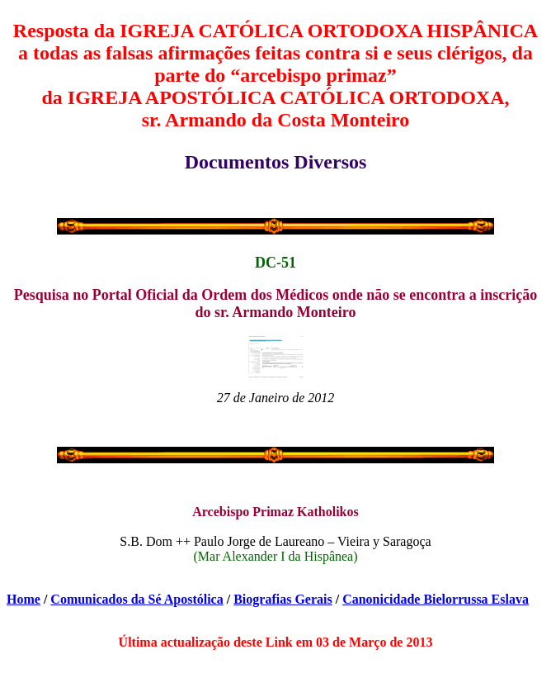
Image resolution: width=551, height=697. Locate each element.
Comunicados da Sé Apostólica (136, 599)
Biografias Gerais (282, 599)
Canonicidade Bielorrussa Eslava (435, 599)
